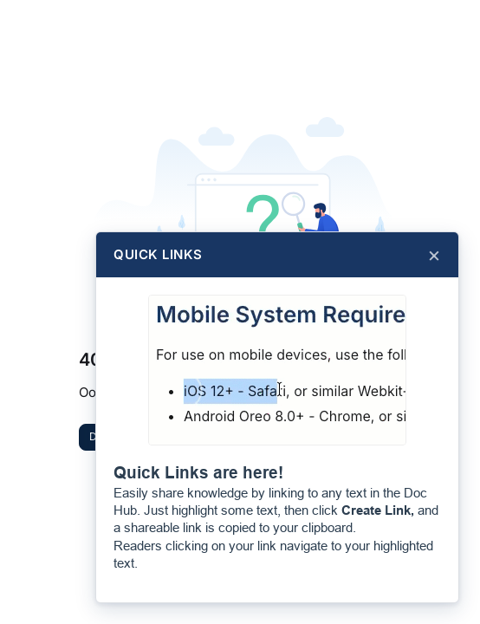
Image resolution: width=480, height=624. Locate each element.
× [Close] (434, 254)
